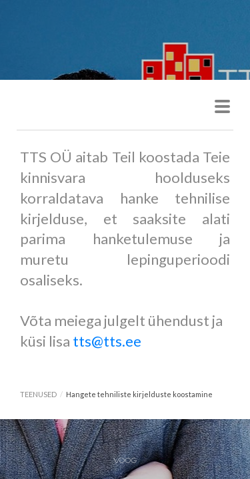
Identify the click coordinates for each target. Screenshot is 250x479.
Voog (125, 460)
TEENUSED (38, 394)
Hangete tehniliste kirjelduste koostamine (139, 394)
